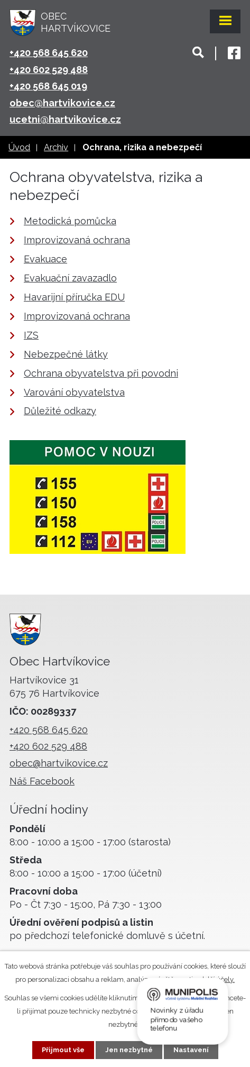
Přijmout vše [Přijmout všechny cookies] (63, 1050)
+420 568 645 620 (49, 52)
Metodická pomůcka (70, 220)
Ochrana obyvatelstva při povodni (101, 373)
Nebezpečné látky (66, 354)
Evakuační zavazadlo (70, 278)
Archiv (56, 147)
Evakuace (45, 259)
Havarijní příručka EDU (74, 297)
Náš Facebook (42, 781)
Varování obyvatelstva (74, 392)
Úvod (19, 147)
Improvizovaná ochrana (77, 239)
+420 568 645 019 (48, 86)
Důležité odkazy (60, 410)
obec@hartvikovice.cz (62, 102)
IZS (31, 335)
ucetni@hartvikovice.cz (65, 119)
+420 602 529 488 (49, 69)
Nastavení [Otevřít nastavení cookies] (191, 1050)
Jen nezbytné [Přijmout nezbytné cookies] (129, 1050)
